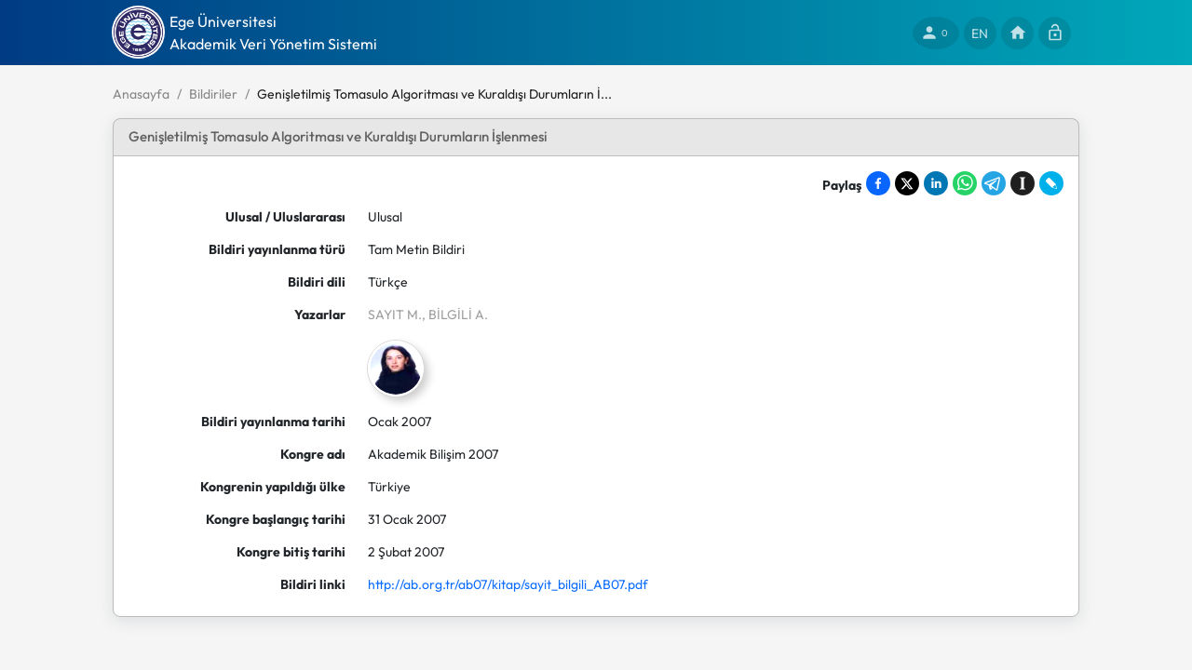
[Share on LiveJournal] (1051, 183)
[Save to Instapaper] (1022, 183)
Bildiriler (213, 94)
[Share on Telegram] (994, 183)
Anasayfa (141, 94)
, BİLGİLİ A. (455, 314)
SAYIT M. (395, 314)
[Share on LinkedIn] (936, 183)
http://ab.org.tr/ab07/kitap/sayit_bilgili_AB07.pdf (508, 584)
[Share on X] (907, 183)
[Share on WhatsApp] (965, 183)
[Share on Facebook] (878, 183)
